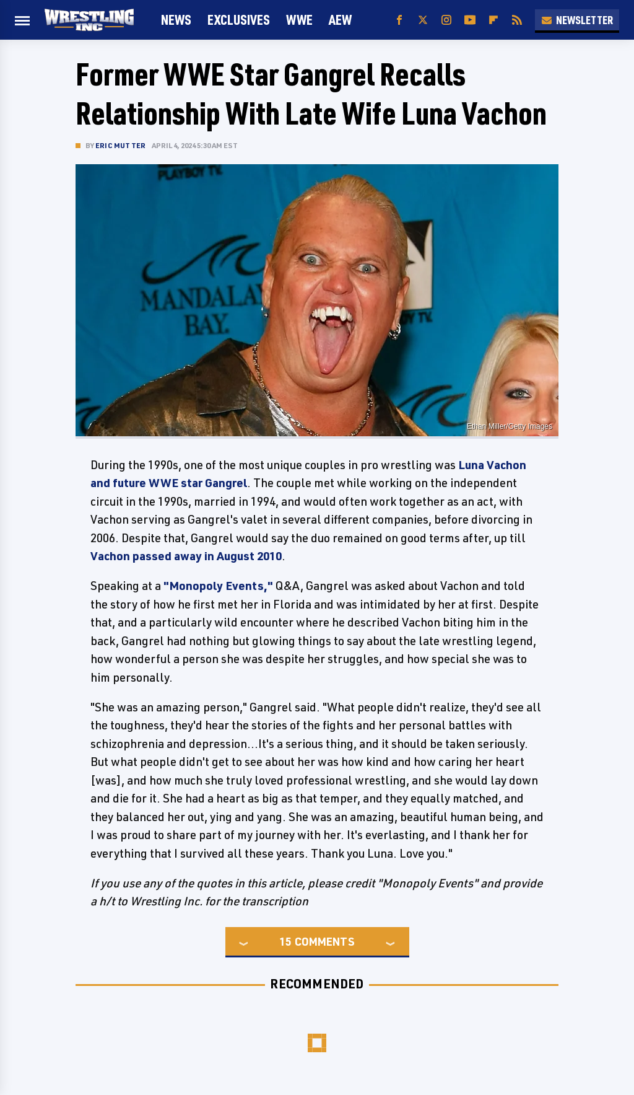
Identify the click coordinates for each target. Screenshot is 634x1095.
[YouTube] (470, 20)
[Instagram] (446, 20)
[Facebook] (399, 20)
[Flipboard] (493, 20)
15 (285, 941)
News (176, 19)
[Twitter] (422, 20)
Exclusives (238, 19)
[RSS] (517, 20)
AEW (340, 19)
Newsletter (577, 20)
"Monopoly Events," (218, 585)
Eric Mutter (120, 145)
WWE (299, 19)
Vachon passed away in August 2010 (186, 555)
